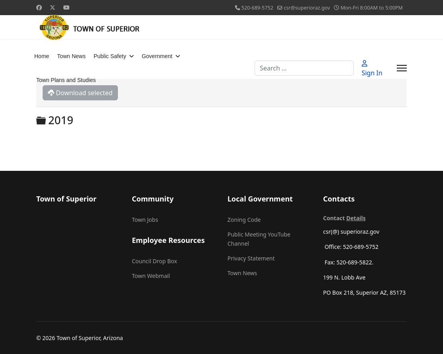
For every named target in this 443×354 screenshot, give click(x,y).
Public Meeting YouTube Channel (258, 239)
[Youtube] (66, 7)
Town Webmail (151, 276)
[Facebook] (39, 7)
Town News (71, 56)
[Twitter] (52, 7)
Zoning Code (244, 219)
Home (41, 56)
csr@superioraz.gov (307, 7)
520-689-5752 (257, 7)
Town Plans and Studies (66, 80)
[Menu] (402, 68)
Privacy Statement (251, 258)
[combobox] (304, 68)
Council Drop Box (154, 261)
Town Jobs (145, 219)
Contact (344, 218)
